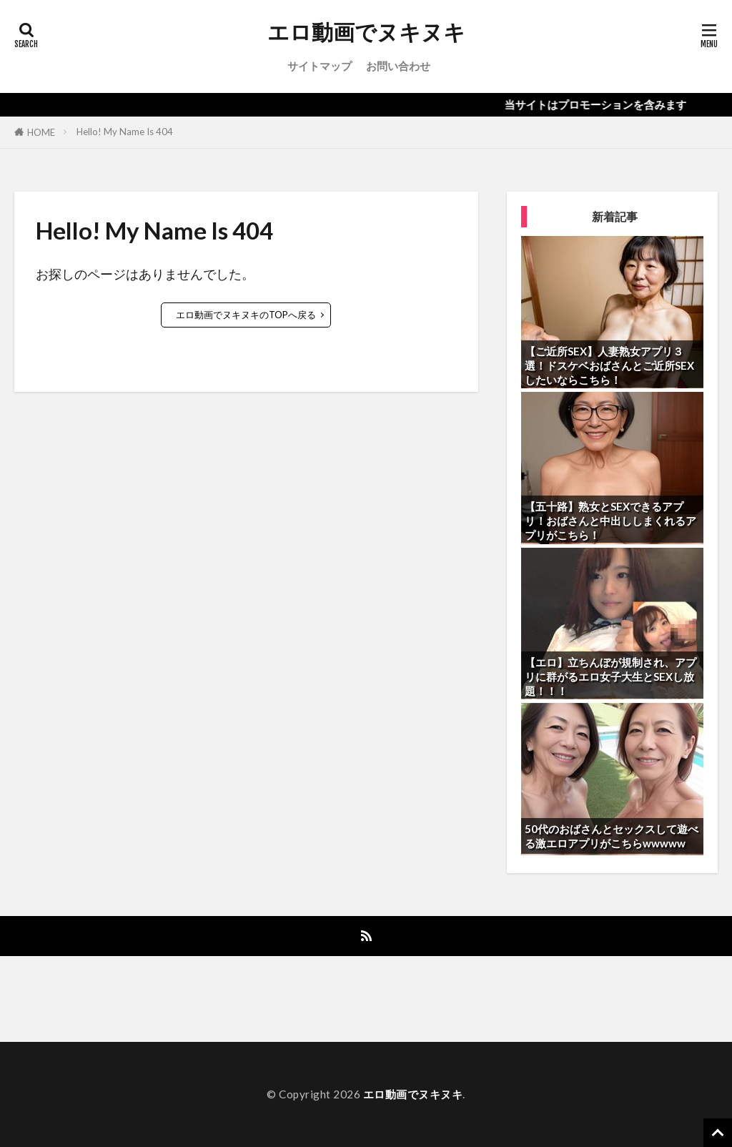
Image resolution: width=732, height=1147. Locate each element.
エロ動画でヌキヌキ (366, 32)
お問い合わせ (398, 65)
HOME (41, 132)
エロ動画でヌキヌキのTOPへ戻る (246, 314)
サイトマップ (319, 65)
